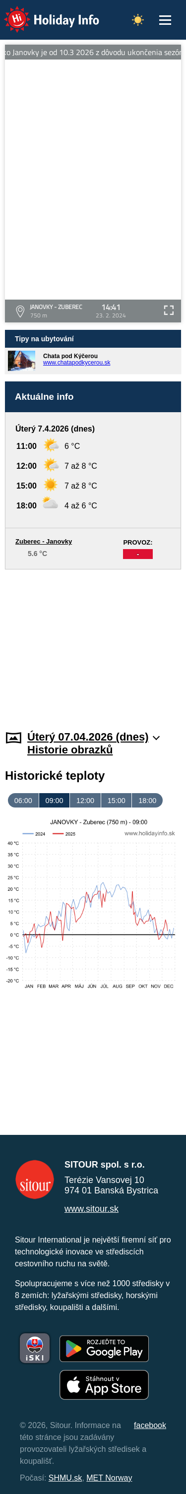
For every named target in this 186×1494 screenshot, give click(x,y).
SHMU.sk (65, 1478)
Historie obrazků (70, 750)
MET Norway (109, 1478)
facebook (150, 1425)
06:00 (23, 801)
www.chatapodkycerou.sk (76, 362)
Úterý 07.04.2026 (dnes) (93, 737)
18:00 (147, 801)
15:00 (116, 801)
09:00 (54, 801)
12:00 (85, 801)
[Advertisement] (93, 643)
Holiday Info (42, 12)
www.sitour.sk (91, 1209)
